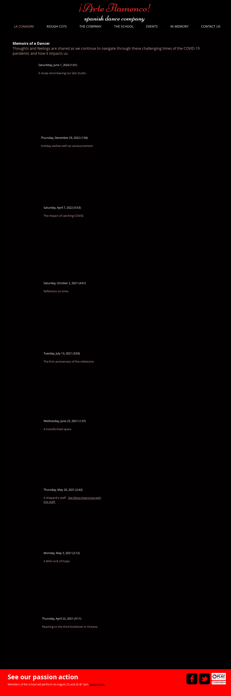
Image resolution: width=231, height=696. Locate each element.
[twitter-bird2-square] (204, 678)
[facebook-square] (192, 678)
